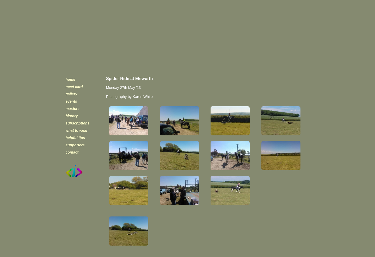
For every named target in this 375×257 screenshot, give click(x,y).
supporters (75, 145)
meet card (74, 87)
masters (73, 109)
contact (72, 152)
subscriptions (78, 123)
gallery (71, 94)
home (70, 79)
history (72, 116)
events (71, 101)
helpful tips (75, 138)
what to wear (77, 130)
